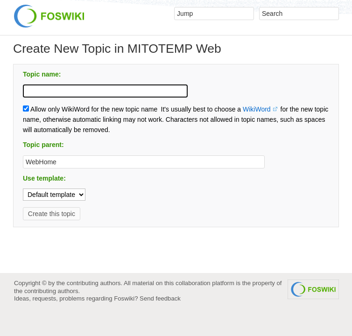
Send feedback (160, 298)
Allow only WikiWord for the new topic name (90, 109)
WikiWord (257, 109)
